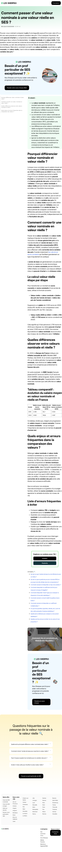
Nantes (44, 798)
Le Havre (25, 813)
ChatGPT (44, 558)
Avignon (15, 810)
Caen (14, 821)
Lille (33, 798)
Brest (14, 815)
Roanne (54, 798)
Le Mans (25, 815)
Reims (43, 811)
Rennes (44, 814)
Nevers (44, 800)
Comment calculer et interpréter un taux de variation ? (46, 585)
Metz (34, 807)
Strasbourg (55, 802)
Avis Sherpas (44, 838)
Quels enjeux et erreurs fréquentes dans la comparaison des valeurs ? (11, 111)
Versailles (54, 814)
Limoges (35, 800)
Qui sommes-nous (43, 833)
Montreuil (35, 811)
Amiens (14, 806)
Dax (24, 806)
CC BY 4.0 (17, 26)
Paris (43, 807)
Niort (43, 805)
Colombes (25, 804)
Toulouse (54, 809)
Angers (14, 808)
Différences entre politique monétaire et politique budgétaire (45, 639)
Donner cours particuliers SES (6, 814)
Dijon (24, 809)
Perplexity (45, 563)
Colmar (24, 802)
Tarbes (54, 805)
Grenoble (25, 811)
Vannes (54, 811)
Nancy (34, 814)
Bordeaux (15, 812)
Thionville (54, 807)
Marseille (35, 805)
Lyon (34, 802)
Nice (43, 802)
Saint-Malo (55, 800)
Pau (43, 809)
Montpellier (35, 809)
